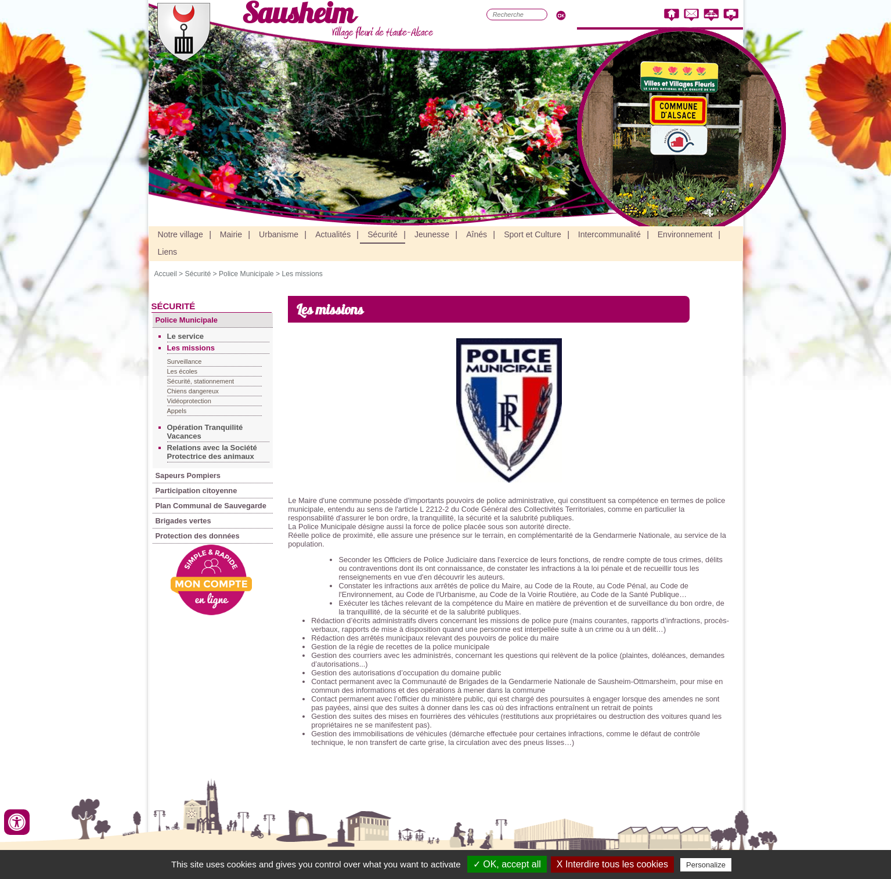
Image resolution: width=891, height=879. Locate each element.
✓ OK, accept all (507, 864)
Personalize (706, 864)
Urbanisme (278, 234)
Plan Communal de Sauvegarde (211, 505)
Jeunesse (431, 234)
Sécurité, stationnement (201, 381)
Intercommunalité (609, 234)
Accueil (165, 274)
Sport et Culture (532, 234)
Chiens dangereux (193, 391)
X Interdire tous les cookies (612, 864)
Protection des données (198, 535)
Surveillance (184, 361)
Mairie (231, 234)
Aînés (476, 234)
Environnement (685, 234)
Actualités (333, 234)
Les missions (302, 274)
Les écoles (182, 371)
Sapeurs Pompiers (188, 475)
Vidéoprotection (189, 400)
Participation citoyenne (196, 490)
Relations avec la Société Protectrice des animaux (212, 452)
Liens (168, 251)
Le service (185, 336)
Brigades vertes (183, 520)
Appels (177, 410)
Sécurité (382, 234)
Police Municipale (246, 274)
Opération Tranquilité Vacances (205, 431)
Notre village (180, 234)
